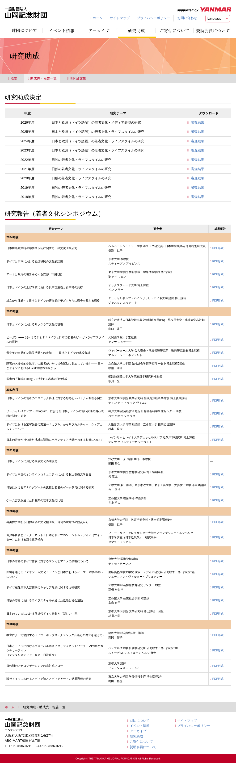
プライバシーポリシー (153, 18)
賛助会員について (143, 747)
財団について (140, 720)
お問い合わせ (187, 18)
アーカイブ (138, 731)
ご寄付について (141, 741)
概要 (12, 78)
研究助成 (136, 736)
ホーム (97, 18)
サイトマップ (120, 18)
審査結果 (197, 122)
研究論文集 (76, 78)
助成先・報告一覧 (42, 78)
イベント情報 (140, 726)
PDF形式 (217, 248)
